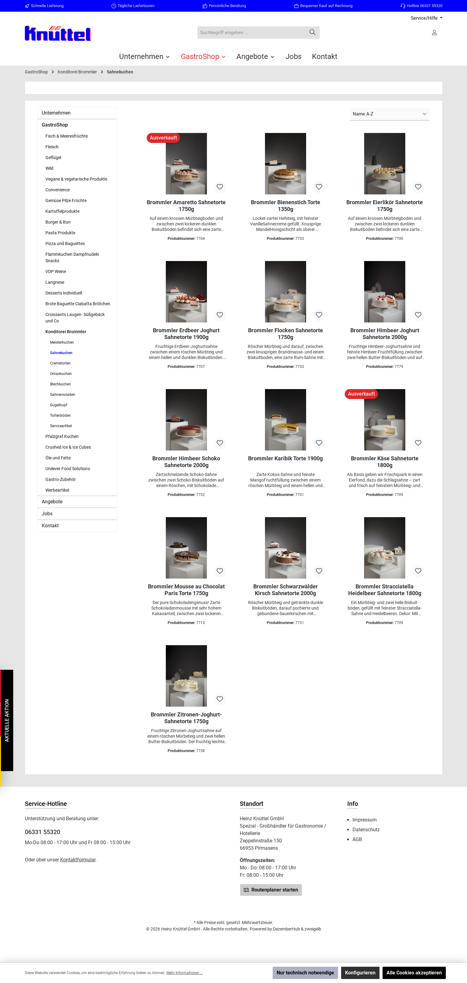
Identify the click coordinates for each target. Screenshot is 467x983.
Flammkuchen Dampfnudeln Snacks (72, 257)
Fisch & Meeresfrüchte (66, 136)
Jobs (47, 514)
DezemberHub (286, 928)
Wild (49, 168)
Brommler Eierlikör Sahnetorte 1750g (384, 205)
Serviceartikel (61, 426)
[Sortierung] (390, 114)
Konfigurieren (360, 973)
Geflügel (53, 157)
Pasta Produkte (60, 232)
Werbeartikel (57, 490)
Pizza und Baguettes (65, 243)
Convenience (57, 189)
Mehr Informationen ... (184, 973)
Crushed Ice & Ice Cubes (68, 447)
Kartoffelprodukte (62, 211)
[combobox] (251, 32)
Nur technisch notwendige (305, 973)
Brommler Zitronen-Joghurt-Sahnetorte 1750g (186, 717)
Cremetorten (60, 363)
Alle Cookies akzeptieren (414, 973)
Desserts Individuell (63, 293)
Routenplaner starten (271, 890)
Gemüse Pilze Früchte (66, 200)
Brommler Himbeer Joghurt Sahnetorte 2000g (384, 333)
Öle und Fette (58, 457)
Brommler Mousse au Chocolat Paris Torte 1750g (186, 589)
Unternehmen (56, 113)
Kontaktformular (77, 860)
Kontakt (50, 526)
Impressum (364, 820)
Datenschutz (366, 830)
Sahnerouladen (62, 394)
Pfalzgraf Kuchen (62, 436)
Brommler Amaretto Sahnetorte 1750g (186, 205)
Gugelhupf (58, 405)
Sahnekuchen (61, 353)
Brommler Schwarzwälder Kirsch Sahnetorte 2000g (285, 589)
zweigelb (313, 928)
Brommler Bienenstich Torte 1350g (285, 205)
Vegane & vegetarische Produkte (76, 179)
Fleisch (52, 146)
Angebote (52, 502)
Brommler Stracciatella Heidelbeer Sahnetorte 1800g (384, 589)
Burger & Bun (58, 222)
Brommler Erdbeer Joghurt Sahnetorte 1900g (186, 333)
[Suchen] (312, 32)
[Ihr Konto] (435, 32)
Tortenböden (60, 415)
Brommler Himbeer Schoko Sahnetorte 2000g (186, 461)
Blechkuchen (60, 384)
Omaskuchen (61, 374)
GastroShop (55, 125)
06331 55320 (42, 832)
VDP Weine (55, 271)
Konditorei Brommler (65, 331)
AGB (357, 839)
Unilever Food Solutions (67, 468)
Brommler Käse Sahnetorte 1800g (384, 461)
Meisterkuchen (62, 342)
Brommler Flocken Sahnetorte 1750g (285, 333)
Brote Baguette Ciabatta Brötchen (77, 303)
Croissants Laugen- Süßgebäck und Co (75, 317)
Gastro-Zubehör (60, 479)
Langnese (54, 282)
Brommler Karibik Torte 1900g (285, 458)
